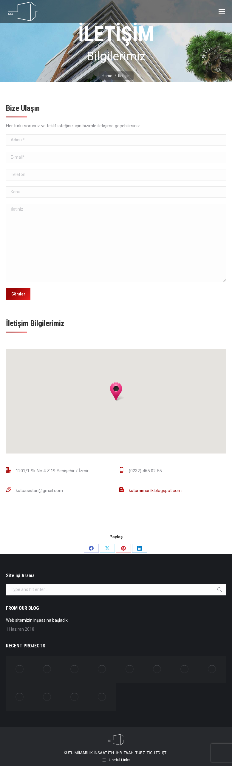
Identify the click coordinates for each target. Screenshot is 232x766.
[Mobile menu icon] (222, 11)
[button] (116, 391)
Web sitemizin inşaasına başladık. (37, 620)
